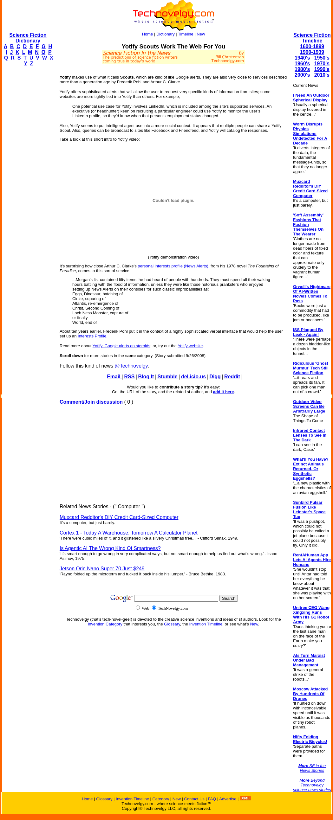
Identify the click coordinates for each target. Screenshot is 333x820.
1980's (302, 69)
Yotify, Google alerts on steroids (121, 345)
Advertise (227, 799)
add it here (223, 391)
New (201, 34)
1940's (302, 58)
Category (160, 799)
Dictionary (165, 34)
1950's (322, 58)
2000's (302, 75)
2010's (322, 75)
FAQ (212, 799)
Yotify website (190, 345)
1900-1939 (312, 52)
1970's (322, 63)
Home (147, 34)
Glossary (172, 624)
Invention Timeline (206, 624)
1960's (302, 63)
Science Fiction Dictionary (27, 37)
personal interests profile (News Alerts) (173, 266)
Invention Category (105, 624)
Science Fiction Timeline (311, 37)
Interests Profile (92, 336)
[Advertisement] (27, 167)
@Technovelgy (130, 365)
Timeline (185, 34)
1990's (322, 69)
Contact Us (194, 799)
